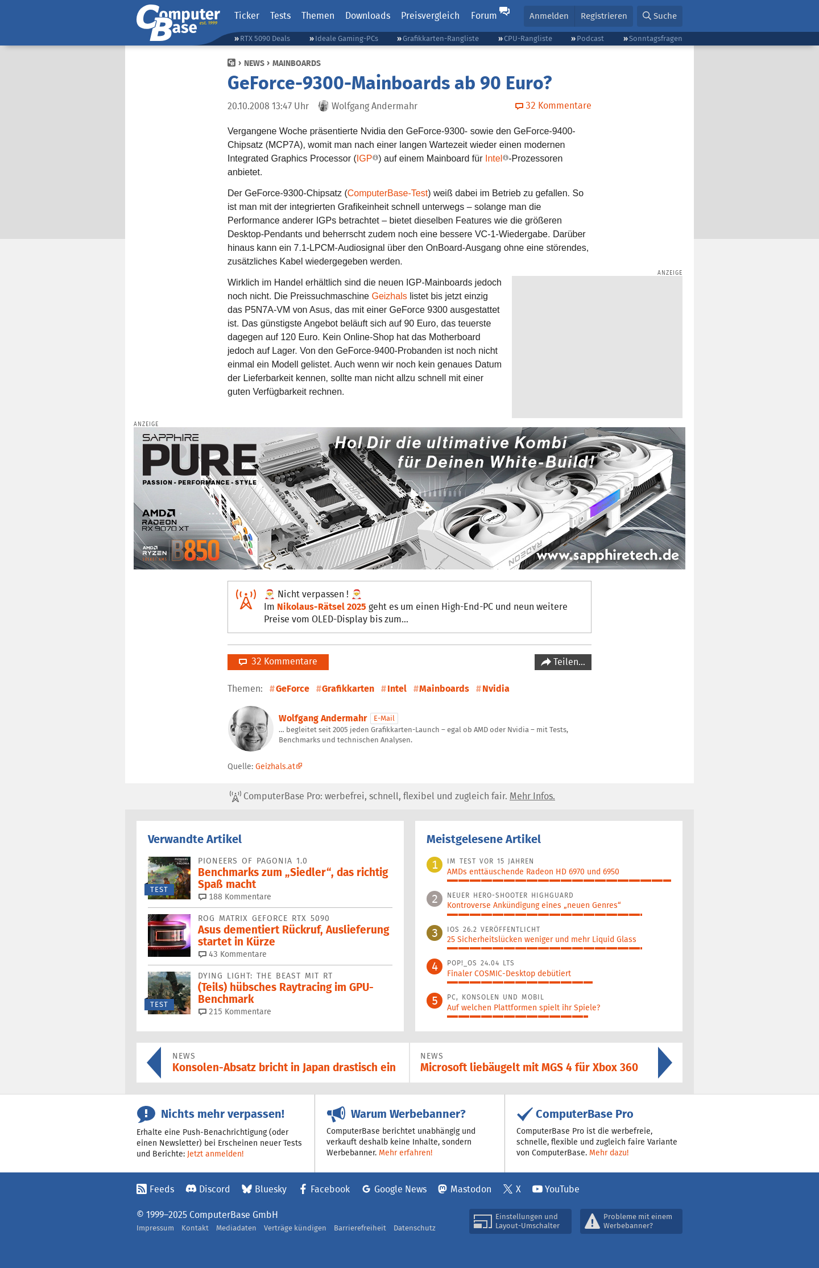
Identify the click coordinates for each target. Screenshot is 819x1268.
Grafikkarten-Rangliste (441, 38)
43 (232, 954)
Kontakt (195, 1227)
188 (234, 896)
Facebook (330, 1189)
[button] (659, 16)
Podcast (590, 38)
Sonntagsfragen (655, 38)
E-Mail (384, 718)
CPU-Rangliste (528, 38)
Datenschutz (415, 1227)
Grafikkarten (348, 688)
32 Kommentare (278, 661)
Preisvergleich (430, 15)
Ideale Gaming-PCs (346, 38)
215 (234, 1011)
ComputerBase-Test (388, 193)
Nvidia (496, 688)
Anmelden (549, 16)
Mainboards (296, 63)
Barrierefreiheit (360, 1227)
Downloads (367, 15)
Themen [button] (317, 15)
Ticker (246, 15)
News (254, 63)
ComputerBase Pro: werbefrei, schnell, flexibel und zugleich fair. (392, 796)
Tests (280, 15)
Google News (400, 1189)
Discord (214, 1189)
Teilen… (568, 661)
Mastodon (470, 1189)
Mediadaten (236, 1227)
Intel (493, 158)
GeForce (292, 688)
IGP (365, 158)
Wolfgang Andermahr (323, 718)
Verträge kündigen (295, 1227)
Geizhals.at (275, 766)
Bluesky (271, 1189)
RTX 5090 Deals (265, 38)
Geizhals (389, 296)
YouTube (562, 1189)
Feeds (162, 1189)
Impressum (155, 1227)
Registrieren (604, 16)
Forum (484, 15)
